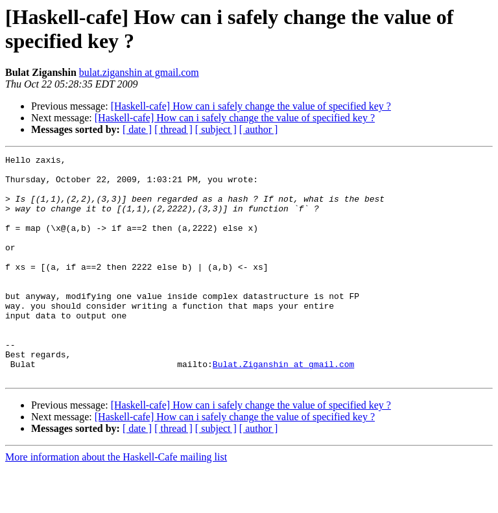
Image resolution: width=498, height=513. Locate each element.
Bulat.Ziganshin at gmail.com (283, 406)
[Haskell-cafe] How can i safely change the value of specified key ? (251, 106)
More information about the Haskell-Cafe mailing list (116, 501)
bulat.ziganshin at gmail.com (139, 72)
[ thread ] (173, 129)
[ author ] (258, 129)
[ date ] (137, 129)
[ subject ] (216, 129)
